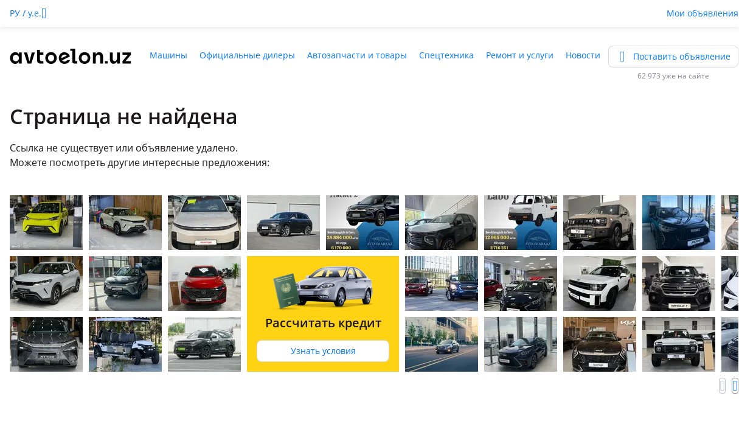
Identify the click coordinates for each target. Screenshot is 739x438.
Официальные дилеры (247, 55)
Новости (583, 55)
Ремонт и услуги (519, 55)
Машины (168, 55)
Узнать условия (323, 350)
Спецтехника (446, 55)
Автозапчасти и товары (357, 55)
